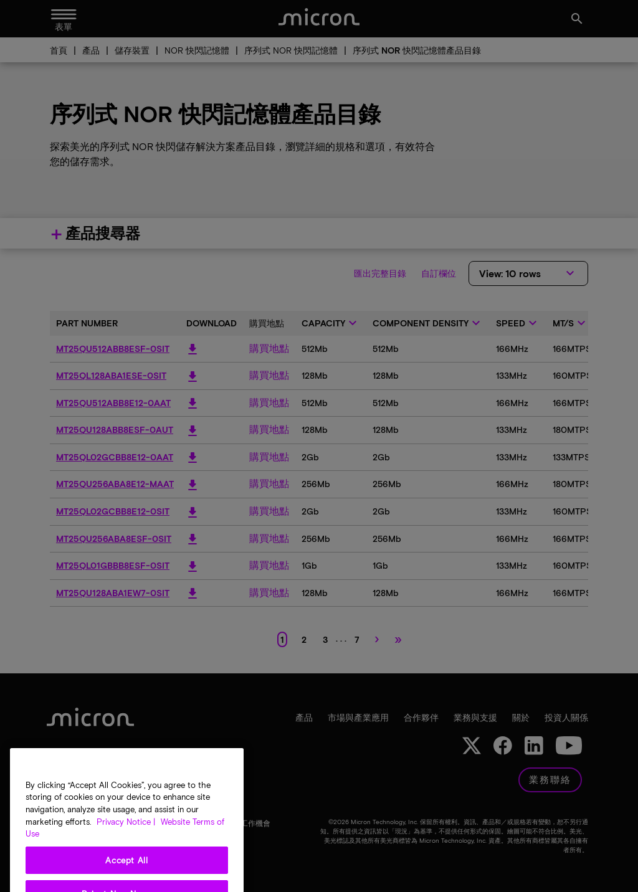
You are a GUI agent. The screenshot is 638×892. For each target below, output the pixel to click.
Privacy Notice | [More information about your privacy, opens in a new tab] (126, 849)
